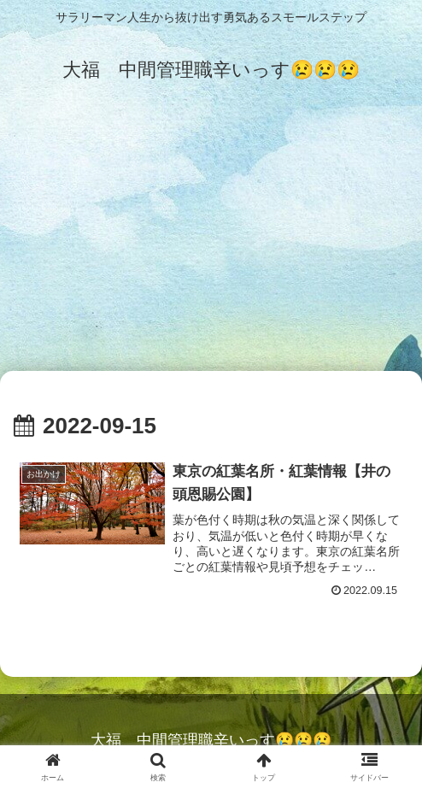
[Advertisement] (211, 241)
